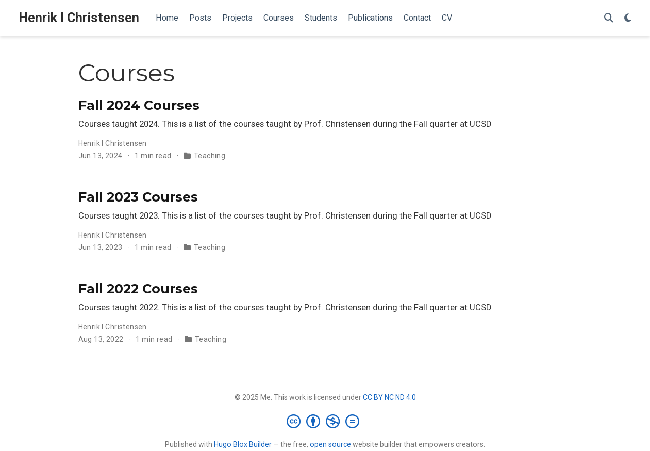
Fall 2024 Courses (138, 105)
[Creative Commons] (325, 421)
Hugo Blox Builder (243, 444)
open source (330, 444)
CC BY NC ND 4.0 (389, 397)
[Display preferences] (627, 18)
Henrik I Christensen (79, 17)
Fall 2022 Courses (138, 288)
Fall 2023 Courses (138, 197)
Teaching (209, 156)
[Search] (608, 18)
